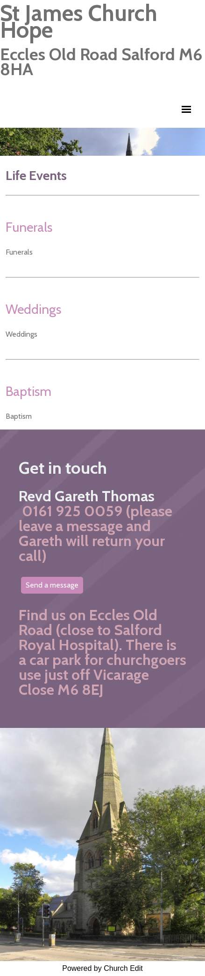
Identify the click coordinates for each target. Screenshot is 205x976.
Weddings (33, 309)
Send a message (52, 585)
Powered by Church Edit (102, 968)
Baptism (28, 391)
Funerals (29, 227)
